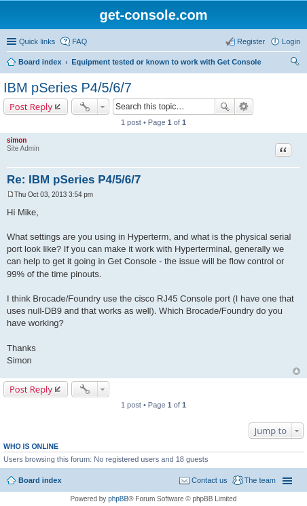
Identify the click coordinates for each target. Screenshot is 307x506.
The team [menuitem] (260, 480)
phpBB (118, 499)
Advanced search (244, 106)
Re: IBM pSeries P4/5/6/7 (74, 179)
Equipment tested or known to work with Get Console (166, 62)
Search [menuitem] (294, 63)
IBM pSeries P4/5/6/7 (67, 87)
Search (225, 106)
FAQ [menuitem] (79, 41)
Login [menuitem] (291, 41)
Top (296, 371)
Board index (40, 62)
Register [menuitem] (251, 41)
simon (16, 140)
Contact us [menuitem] (210, 480)
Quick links (37, 41)
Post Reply (31, 107)
